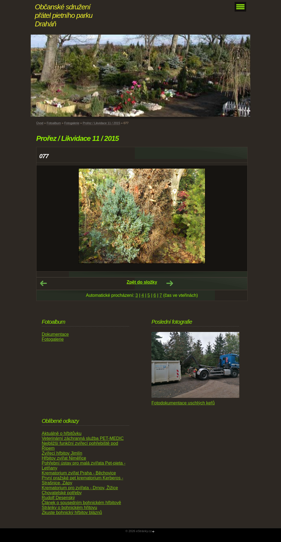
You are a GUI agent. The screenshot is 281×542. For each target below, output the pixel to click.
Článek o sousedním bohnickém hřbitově (81, 502)
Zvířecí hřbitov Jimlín (62, 453)
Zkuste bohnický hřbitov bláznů (72, 512)
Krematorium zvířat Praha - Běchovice (79, 473)
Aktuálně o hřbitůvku (62, 433)
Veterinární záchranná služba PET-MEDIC (83, 438)
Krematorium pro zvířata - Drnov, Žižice (80, 487)
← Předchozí (43, 283)
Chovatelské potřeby (62, 492)
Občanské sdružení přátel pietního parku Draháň (63, 15)
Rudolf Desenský (58, 497)
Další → (169, 283)
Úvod (39, 123)
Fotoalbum (54, 123)
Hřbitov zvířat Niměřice (64, 458)
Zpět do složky (142, 282)
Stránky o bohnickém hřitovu (69, 507)
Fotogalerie (71, 123)
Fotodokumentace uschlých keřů (183, 403)
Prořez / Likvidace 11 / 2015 (101, 123)
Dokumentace (55, 334)
